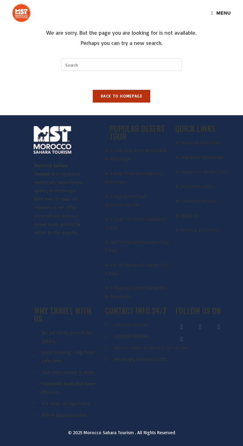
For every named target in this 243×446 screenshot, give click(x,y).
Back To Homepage (121, 96)
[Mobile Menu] (221, 12)
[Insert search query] (121, 65)
